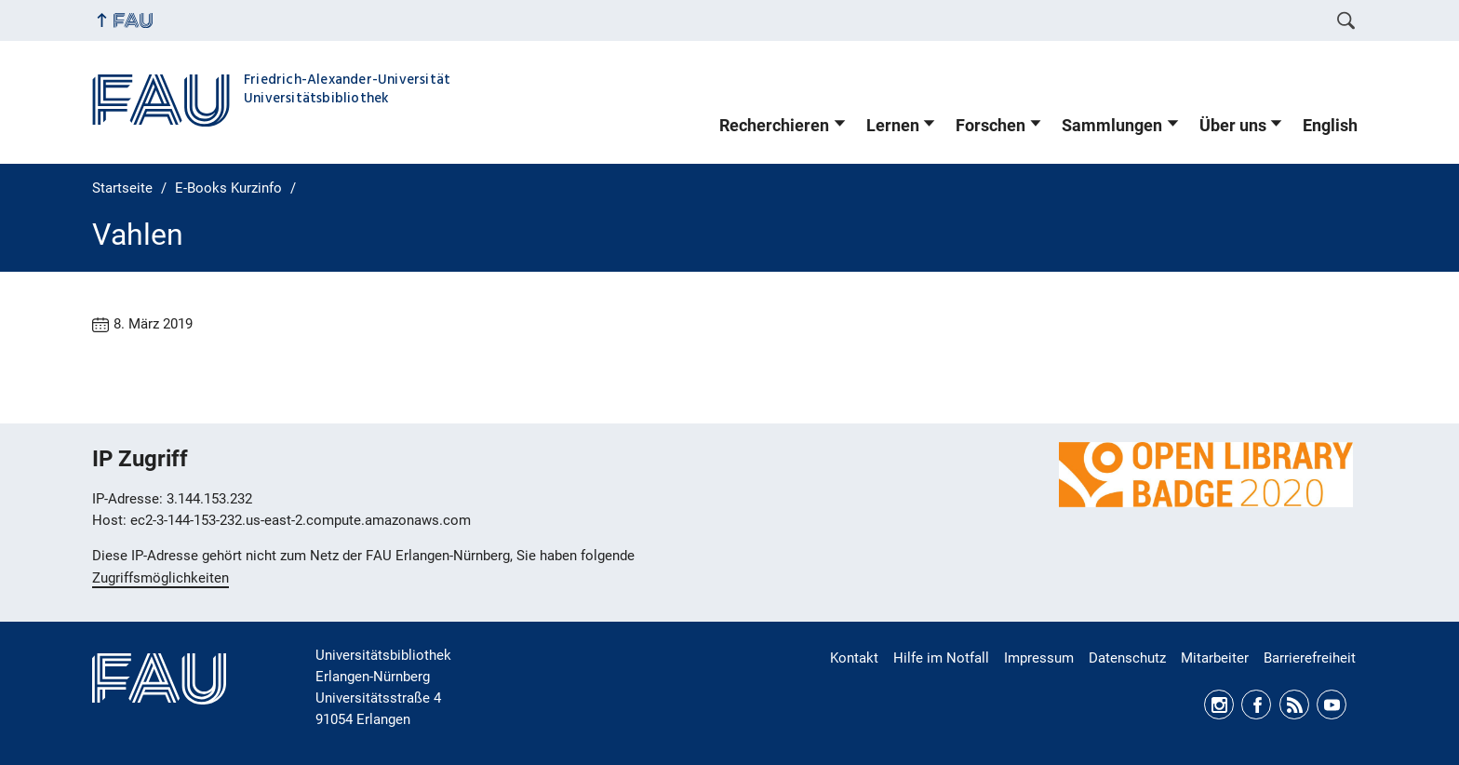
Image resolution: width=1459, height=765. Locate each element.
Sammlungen (1112, 125)
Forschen (990, 125)
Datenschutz (1127, 658)
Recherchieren (774, 125)
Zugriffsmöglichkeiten (160, 578)
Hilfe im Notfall (941, 658)
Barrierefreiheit (1310, 658)
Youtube (1331, 704)
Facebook (1256, 704)
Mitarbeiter (1215, 658)
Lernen (892, 125)
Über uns (1232, 125)
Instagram (1219, 704)
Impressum (1039, 658)
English (1330, 125)
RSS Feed (1294, 704)
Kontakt (854, 658)
